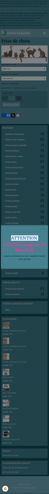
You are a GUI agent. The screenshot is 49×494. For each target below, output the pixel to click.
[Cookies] (5, 489)
